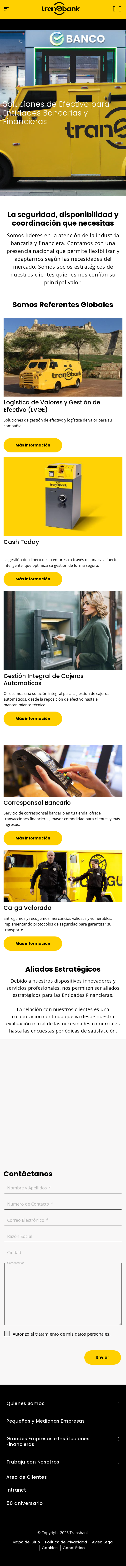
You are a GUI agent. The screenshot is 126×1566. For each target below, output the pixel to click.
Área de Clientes (26, 1477)
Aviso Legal (103, 1542)
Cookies (50, 1548)
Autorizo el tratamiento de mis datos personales (61, 1334)
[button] (119, 8)
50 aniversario (24, 1503)
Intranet (16, 1490)
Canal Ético (74, 1548)
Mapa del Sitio (26, 1542)
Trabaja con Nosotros (32, 1462)
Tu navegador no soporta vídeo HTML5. (63, 24)
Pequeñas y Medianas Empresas (45, 1421)
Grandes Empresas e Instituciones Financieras (48, 1441)
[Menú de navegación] (6, 8)
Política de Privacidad (66, 1542)
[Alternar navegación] (113, 9)
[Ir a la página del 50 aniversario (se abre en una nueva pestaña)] (63, 24)
